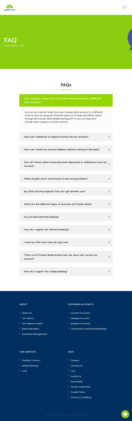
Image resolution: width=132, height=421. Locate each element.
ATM (24, 371)
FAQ (73, 371)
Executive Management (34, 334)
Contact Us (77, 365)
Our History (28, 318)
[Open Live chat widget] (125, 414)
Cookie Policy (78, 392)
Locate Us (76, 376)
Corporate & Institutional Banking (88, 328)
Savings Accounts (80, 318)
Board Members (30, 328)
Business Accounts (80, 323)
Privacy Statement (81, 386)
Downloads (76, 381)
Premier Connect (31, 360)
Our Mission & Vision (32, 323)
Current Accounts (80, 313)
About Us (27, 313)
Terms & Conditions (81, 397)
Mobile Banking (30, 365)
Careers (75, 360)
